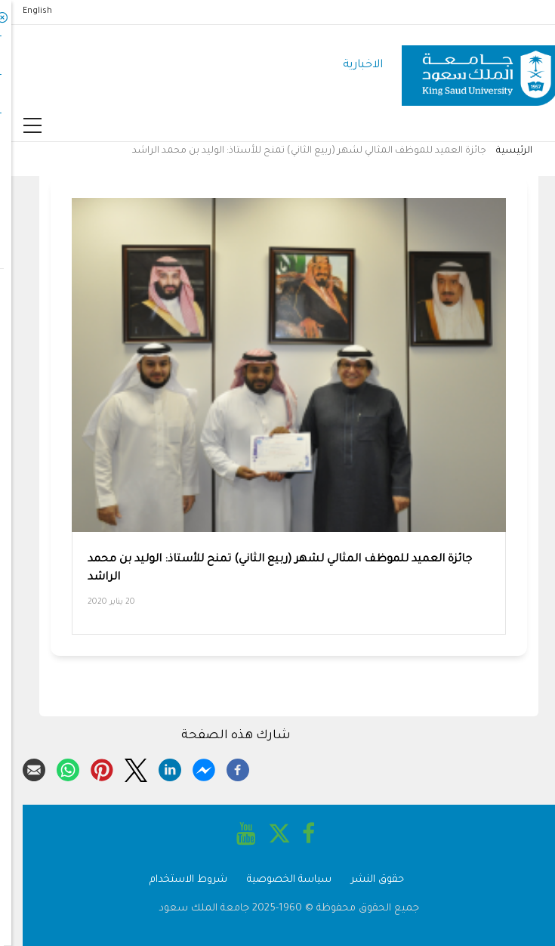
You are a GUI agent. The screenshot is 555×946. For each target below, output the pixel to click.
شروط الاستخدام (177, 880)
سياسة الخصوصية (278, 880)
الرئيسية (503, 151)
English (26, 11)
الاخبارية (351, 65)
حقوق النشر (366, 880)
